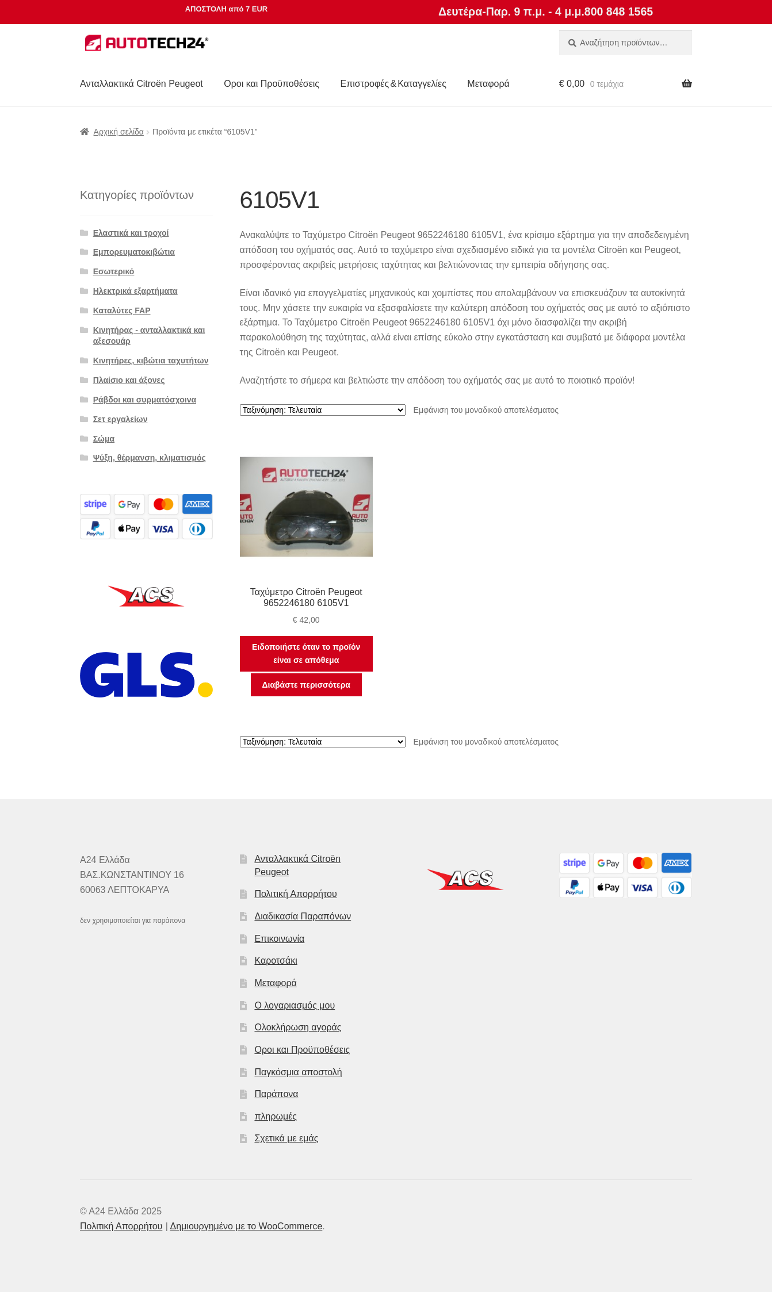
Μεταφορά (488, 84)
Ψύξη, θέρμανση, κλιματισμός (149, 457)
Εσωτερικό (114, 271)
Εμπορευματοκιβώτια (134, 251)
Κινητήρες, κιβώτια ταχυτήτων (151, 360)
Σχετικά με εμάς (286, 1138)
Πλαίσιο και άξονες (129, 380)
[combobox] (625, 42)
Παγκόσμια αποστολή (298, 1072)
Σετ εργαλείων (120, 419)
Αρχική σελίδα (119, 131)
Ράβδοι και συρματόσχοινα (144, 399)
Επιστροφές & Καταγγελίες (393, 84)
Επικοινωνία (279, 939)
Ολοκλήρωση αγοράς (297, 1027)
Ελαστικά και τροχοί (131, 232)
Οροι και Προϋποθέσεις (271, 84)
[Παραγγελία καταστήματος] (323, 410)
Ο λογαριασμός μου (294, 1005)
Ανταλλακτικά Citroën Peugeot (141, 84)
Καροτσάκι (275, 960)
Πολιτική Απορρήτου (295, 894)
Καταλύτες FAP (122, 310)
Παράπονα (276, 1094)
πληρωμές (275, 1116)
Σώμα (103, 438)
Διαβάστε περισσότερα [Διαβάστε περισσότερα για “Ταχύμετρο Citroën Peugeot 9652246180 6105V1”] (306, 684)
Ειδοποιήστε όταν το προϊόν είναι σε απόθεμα (306, 653)
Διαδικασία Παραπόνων (302, 916)
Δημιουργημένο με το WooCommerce (246, 1226)
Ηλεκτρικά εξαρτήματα (135, 291)
